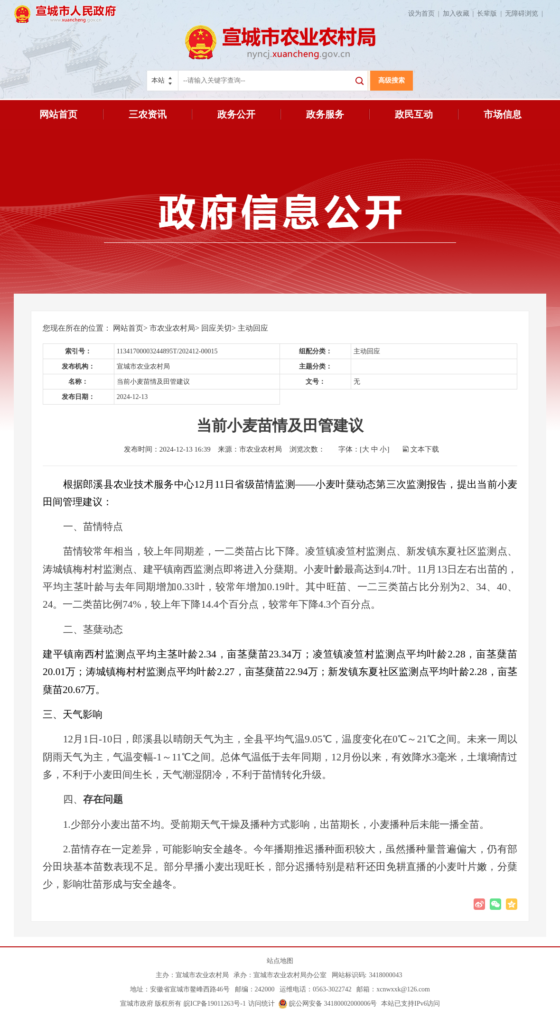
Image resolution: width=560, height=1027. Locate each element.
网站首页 (58, 114)
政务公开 (236, 114)
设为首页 (425, 13)
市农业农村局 (172, 328)
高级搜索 (391, 80)
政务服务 (325, 114)
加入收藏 (460, 13)
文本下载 (425, 449)
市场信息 (503, 114)
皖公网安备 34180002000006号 (328, 1003)
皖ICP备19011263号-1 (215, 1003)
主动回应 (253, 328)
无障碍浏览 (525, 13)
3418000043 (385, 975)
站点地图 (280, 960)
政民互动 (414, 114)
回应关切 (216, 328)
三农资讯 (148, 114)
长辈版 (491, 13)
